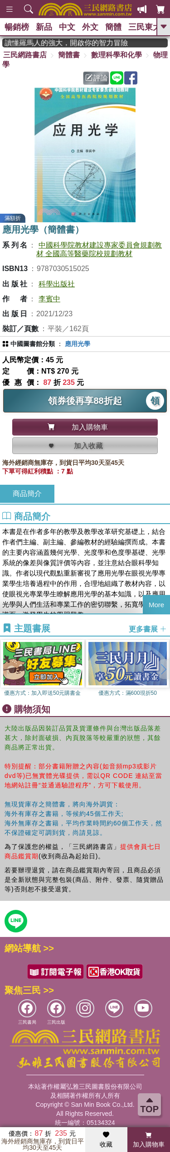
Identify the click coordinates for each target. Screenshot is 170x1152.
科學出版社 (57, 284)
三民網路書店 (25, 55)
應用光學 (77, 343)
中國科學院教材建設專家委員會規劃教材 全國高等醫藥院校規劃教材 (99, 249)
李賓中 (49, 299)
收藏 (106, 1140)
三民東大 (144, 27)
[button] (163, 669)
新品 (44, 27)
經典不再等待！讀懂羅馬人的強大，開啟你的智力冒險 (71, 43)
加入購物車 (149, 1140)
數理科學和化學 (116, 55)
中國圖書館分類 (32, 343)
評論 (96, 78)
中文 (67, 27)
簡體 (113, 27)
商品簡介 (27, 493)
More (156, 605)
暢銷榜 (17, 27)
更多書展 (148, 628)
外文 (90, 27)
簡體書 (69, 55)
